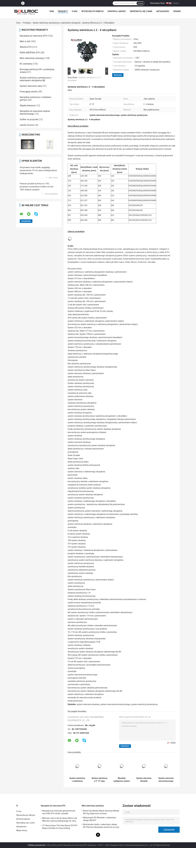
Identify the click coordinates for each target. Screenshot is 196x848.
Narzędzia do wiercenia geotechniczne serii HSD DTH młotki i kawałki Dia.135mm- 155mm (58, 812)
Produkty (63, 11)
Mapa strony (21, 830)
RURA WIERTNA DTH (30, 52)
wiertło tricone (27, 125)
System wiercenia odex (31, 86)
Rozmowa (118, 75)
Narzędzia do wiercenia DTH (33, 36)
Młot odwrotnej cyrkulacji (32, 58)
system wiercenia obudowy (88, 704)
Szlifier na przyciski (29, 119)
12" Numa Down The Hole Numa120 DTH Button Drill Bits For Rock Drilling (59, 826)
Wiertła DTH (25, 47)
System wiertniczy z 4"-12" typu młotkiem (99, 779)
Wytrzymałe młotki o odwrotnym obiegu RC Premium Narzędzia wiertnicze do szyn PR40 (101, 826)
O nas (74, 11)
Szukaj (140, 3)
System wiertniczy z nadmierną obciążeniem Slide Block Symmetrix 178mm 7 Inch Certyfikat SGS (77, 779)
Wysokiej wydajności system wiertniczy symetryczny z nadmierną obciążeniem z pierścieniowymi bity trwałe (122, 779)
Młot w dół (25, 41)
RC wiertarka (26, 63)
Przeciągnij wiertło (29, 91)
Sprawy (177, 11)
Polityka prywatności (36, 845)
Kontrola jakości (117, 11)
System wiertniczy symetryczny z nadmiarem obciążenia (56, 23)
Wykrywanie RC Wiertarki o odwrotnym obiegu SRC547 (99, 818)
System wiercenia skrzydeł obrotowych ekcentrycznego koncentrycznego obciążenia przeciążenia (143, 779)
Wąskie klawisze (28, 105)
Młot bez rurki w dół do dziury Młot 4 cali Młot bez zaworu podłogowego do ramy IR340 (59, 820)
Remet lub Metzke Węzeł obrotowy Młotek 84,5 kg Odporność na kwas (101, 812)
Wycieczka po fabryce (93, 11)
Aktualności (162, 11)
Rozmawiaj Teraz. (157, 3)
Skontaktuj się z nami (141, 11)
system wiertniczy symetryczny (144, 704)
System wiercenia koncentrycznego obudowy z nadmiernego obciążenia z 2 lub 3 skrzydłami (166, 779)
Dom (52, 11)
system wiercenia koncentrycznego (115, 704)
